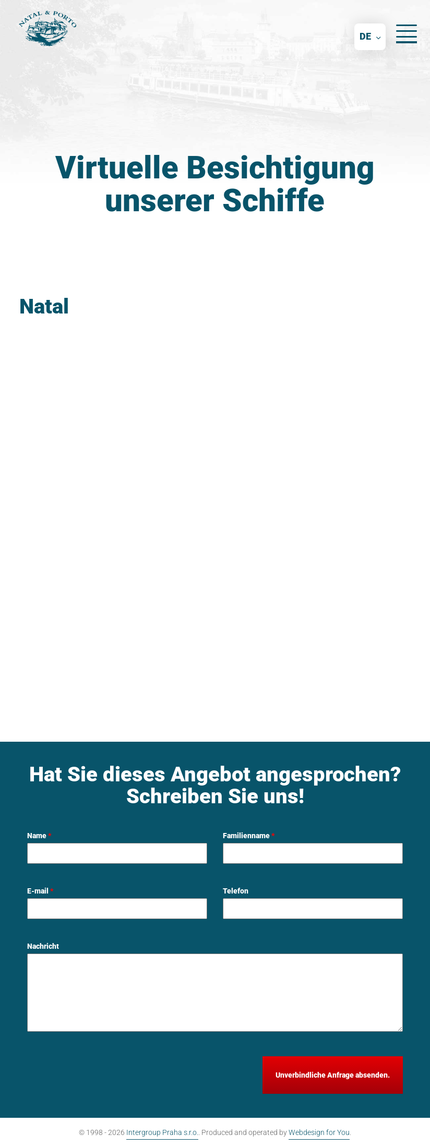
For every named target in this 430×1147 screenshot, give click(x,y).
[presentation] (106, 1076)
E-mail (40, 891)
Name (39, 835)
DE (365, 36)
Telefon (235, 891)
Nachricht (43, 946)
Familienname (249, 835)
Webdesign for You (319, 1132)
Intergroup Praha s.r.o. (162, 1132)
